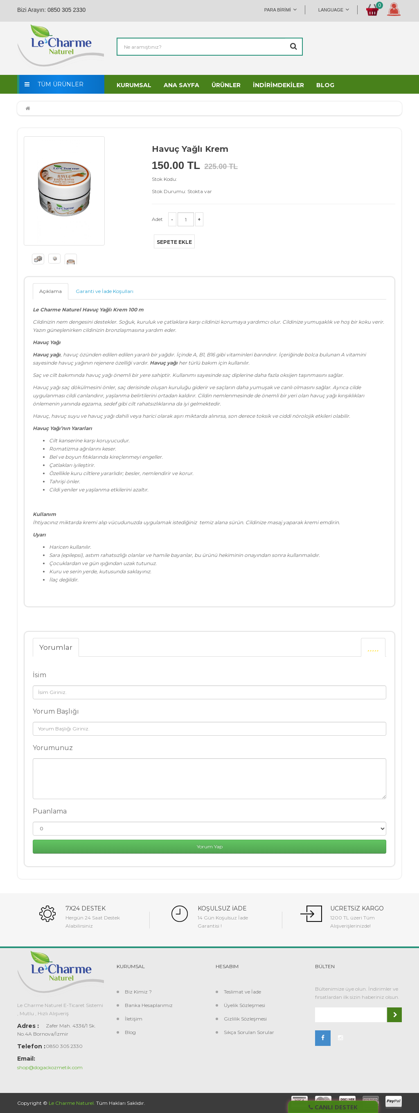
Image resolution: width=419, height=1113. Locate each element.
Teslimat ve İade (242, 992)
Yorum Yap (210, 846)
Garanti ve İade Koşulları (104, 291)
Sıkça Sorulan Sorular (249, 1032)
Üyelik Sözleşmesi (244, 1005)
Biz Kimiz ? (138, 992)
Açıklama (50, 291)
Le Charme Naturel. (72, 1103)
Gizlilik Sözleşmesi (245, 1019)
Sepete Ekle (174, 242)
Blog (130, 1032)
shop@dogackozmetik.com (50, 1067)
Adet (157, 219)
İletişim (133, 1019)
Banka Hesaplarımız (149, 1005)
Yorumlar (55, 647)
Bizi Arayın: (31, 10)
